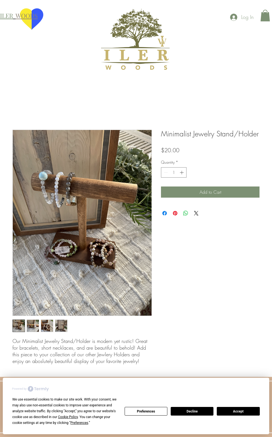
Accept (238, 411)
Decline (192, 411)
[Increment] (182, 172)
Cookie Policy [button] (68, 417)
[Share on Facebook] (164, 213)
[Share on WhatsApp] (185, 213)
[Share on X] (196, 213)
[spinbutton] (174, 172)
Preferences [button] (79, 423)
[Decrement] (165, 172)
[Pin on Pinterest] (175, 213)
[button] (265, 15)
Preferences (146, 411)
